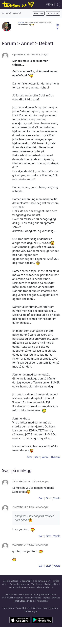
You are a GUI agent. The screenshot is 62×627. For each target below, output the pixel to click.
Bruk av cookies (33, 597)
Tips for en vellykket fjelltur (44, 584)
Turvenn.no (8, 607)
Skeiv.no (37, 607)
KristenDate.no (50, 607)
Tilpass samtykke (51, 597)
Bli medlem (53, 13)
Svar (29, 457)
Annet (27, 43)
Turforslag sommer (19, 584)
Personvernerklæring (12, 597)
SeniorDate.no (23, 607)
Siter (37, 457)
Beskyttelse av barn (25, 600)
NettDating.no (31, 611)
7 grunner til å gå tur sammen (35, 580)
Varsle (45, 457)
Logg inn (38, 13)
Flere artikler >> (45, 587)
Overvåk (55, 457)
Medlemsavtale (48, 594)
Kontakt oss (42, 600)
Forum (9, 43)
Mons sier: (21, 22)
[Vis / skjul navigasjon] (57, 4)
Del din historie (10, 580)
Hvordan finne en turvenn (22, 587)
